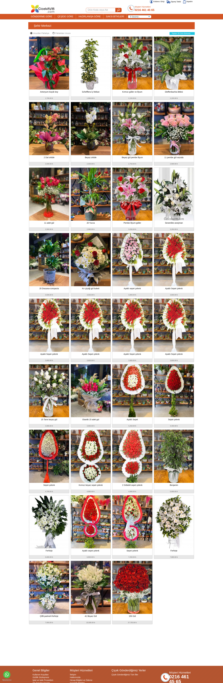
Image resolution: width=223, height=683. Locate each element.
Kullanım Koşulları (41, 674)
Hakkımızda (75, 677)
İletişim (73, 674)
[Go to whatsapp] (6, 674)
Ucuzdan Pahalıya (39, 33)
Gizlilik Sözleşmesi (41, 677)
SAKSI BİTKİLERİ (115, 16)
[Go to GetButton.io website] (6, 680)
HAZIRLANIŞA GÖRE (90, 16)
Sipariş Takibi (174, 2)
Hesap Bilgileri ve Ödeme (81, 680)
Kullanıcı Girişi (157, 2)
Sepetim (188, 2)
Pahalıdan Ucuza (61, 33)
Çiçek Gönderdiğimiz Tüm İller (125, 674)
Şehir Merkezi (42, 25)
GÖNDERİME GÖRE (41, 16)
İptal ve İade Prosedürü (43, 680)
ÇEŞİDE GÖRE (65, 16)
